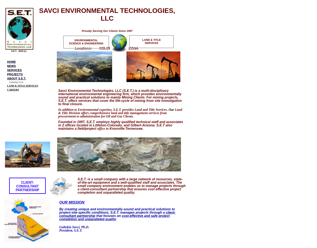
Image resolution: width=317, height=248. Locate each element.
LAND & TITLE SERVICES (22, 85)
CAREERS (13, 89)
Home (11, 62)
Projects (15, 74)
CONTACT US (16, 82)
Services (14, 70)
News (11, 66)
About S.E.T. (16, 78)
